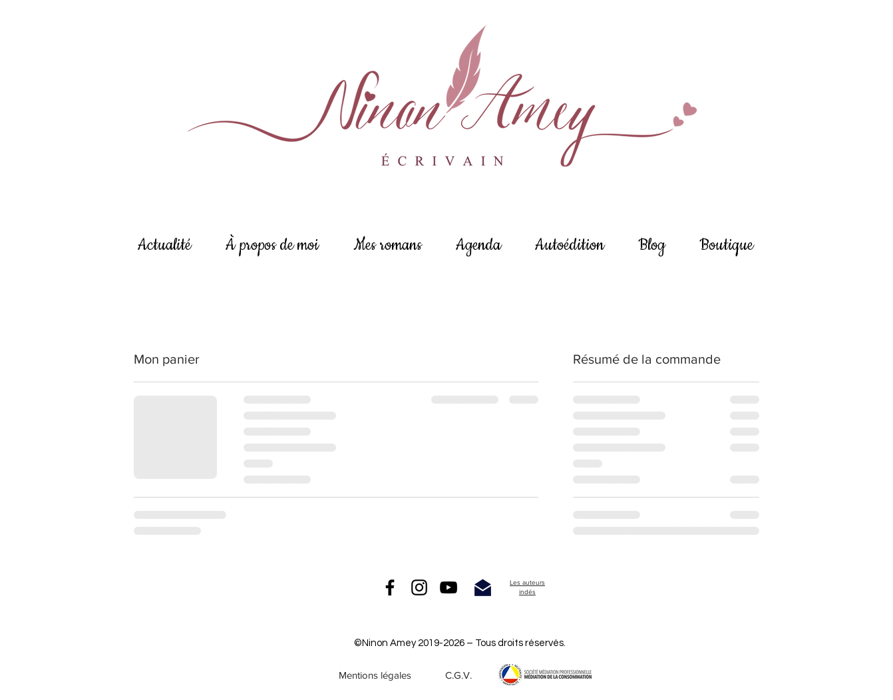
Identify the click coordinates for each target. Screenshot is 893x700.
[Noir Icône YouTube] (448, 587)
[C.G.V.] (458, 674)
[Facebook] (390, 587)
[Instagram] (419, 587)
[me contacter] (482, 587)
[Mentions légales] (374, 674)
